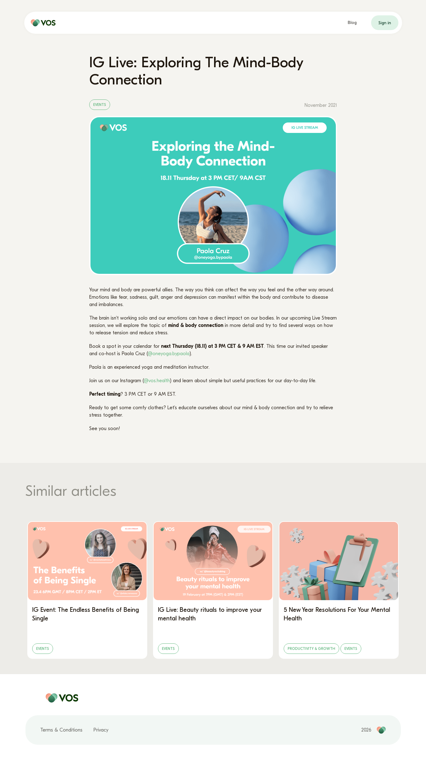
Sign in (384, 22)
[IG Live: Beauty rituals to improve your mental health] (213, 590)
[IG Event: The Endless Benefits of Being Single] (87, 590)
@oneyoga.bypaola (169, 353)
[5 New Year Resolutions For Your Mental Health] (339, 590)
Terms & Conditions (61, 730)
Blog (352, 22)
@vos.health (157, 380)
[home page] (42, 23)
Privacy (101, 730)
